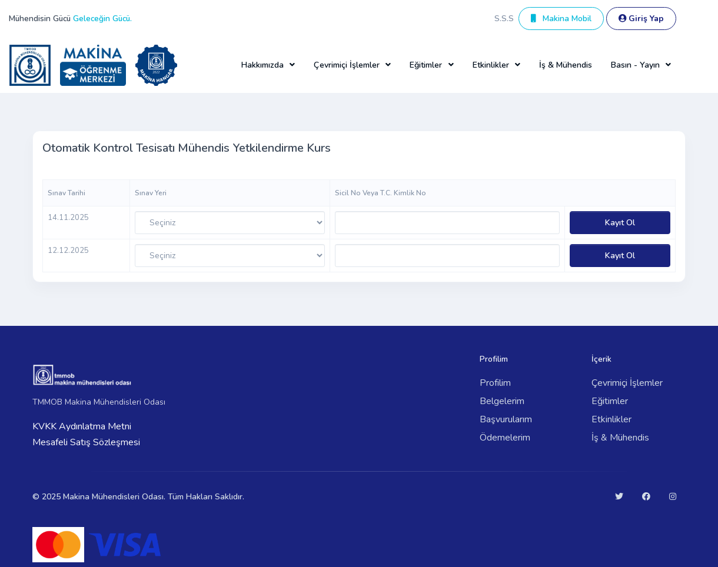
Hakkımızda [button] (262, 65)
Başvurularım (506, 419)
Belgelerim (502, 401)
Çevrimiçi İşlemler (627, 382)
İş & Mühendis (565, 65)
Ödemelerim (505, 437)
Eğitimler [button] (426, 65)
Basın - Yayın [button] (635, 65)
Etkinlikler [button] (491, 65)
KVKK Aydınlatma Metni (81, 426)
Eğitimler (609, 401)
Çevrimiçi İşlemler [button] (347, 65)
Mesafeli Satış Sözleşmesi (86, 442)
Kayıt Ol (620, 222)
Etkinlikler (611, 419)
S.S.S (504, 18)
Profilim (495, 382)
